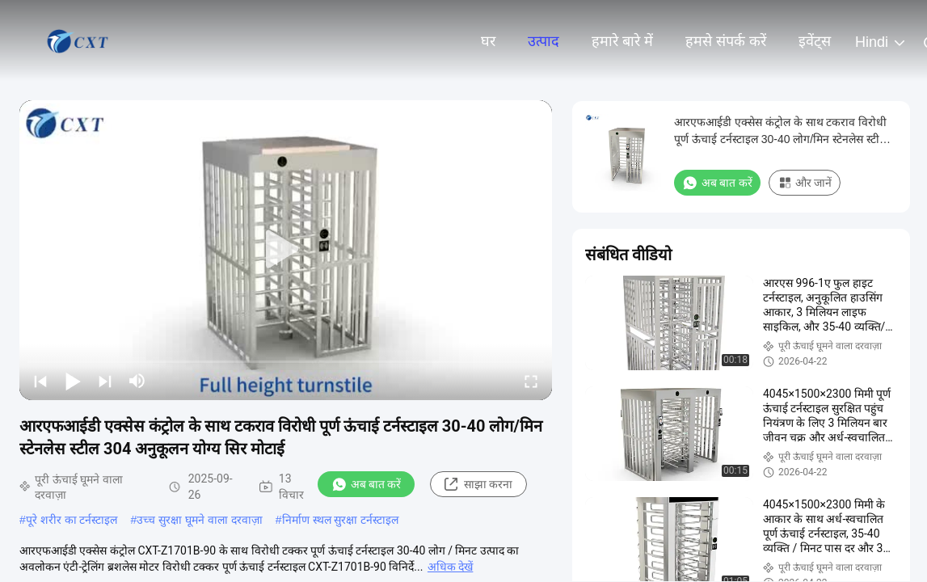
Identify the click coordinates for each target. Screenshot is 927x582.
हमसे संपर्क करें (725, 41)
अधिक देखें (450, 566)
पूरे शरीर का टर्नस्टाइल (72, 519)
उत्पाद (543, 41)
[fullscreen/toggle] (531, 381)
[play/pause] (73, 381)
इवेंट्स (814, 41)
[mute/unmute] (137, 381)
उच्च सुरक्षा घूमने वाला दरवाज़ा (200, 519)
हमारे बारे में (622, 41)
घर (488, 41)
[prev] (40, 381)
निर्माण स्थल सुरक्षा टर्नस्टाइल (340, 519)
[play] (286, 250)
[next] (105, 381)
